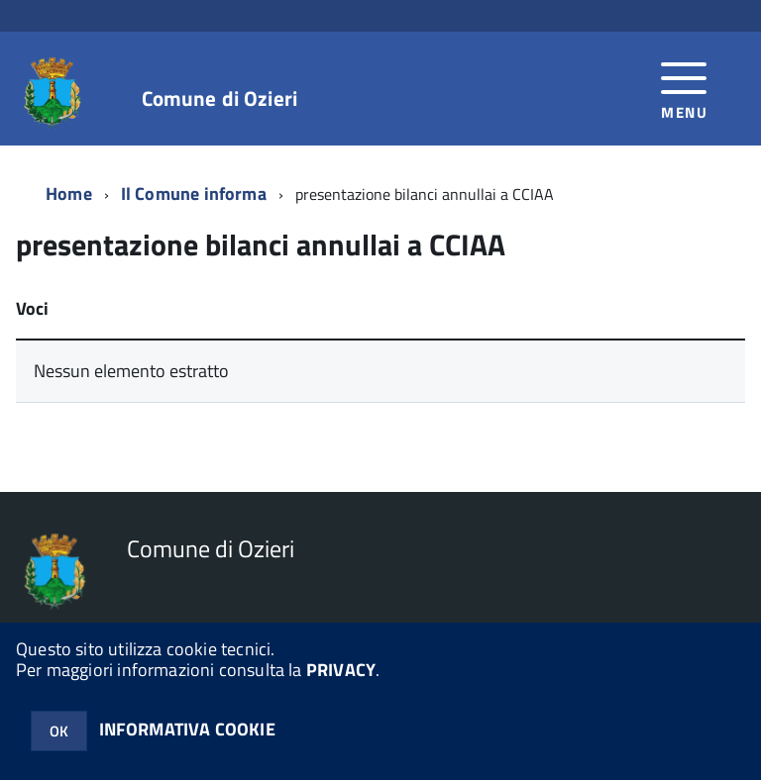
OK (59, 731)
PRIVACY (341, 669)
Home (69, 193)
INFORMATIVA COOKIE (187, 729)
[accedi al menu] (684, 88)
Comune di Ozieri (219, 98)
